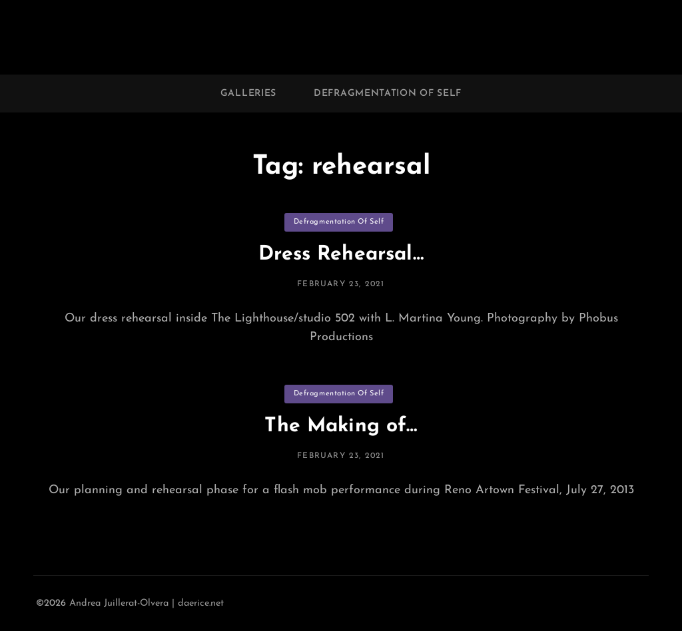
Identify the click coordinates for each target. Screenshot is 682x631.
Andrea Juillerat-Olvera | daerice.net (146, 603)
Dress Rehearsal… (340, 254)
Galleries (248, 94)
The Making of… (340, 426)
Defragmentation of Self (388, 94)
